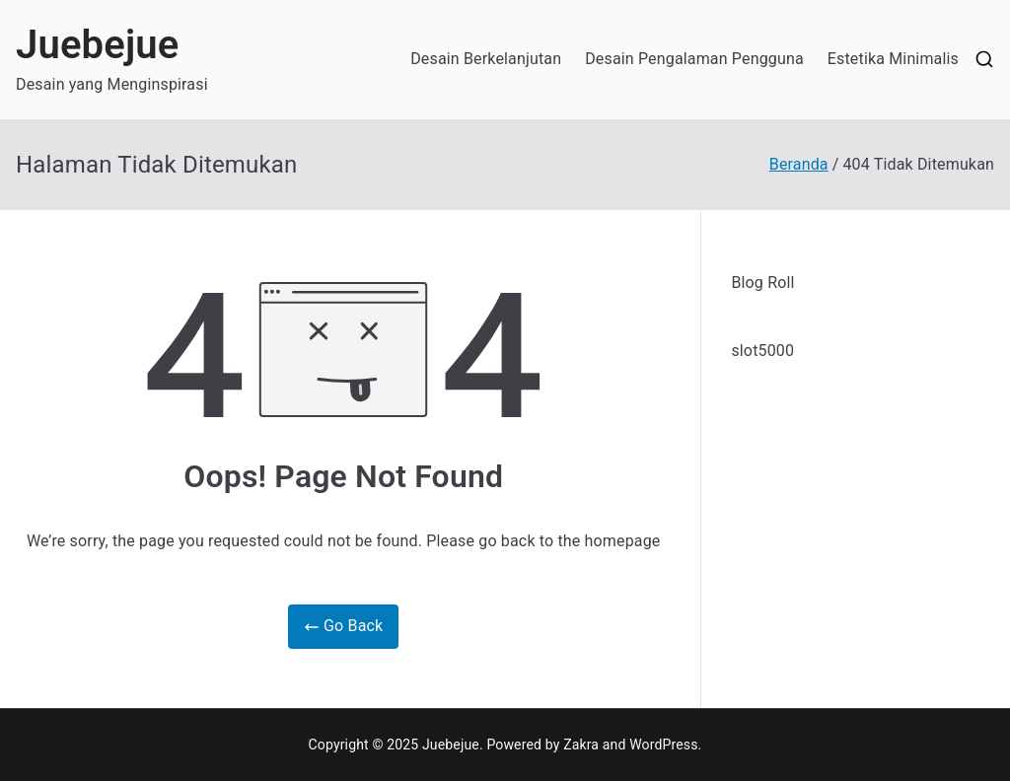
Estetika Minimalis (893, 58)
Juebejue (98, 45)
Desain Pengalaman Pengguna (694, 58)
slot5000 (762, 350)
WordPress (663, 744)
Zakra (581, 744)
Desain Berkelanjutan (485, 58)
